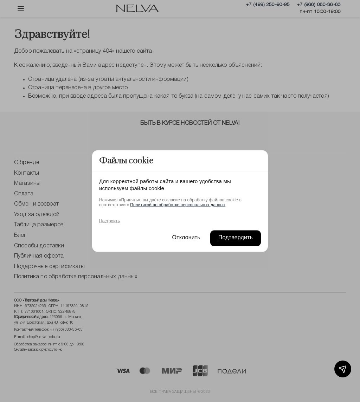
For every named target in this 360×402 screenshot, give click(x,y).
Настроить (109, 220)
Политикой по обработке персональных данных (177, 204)
